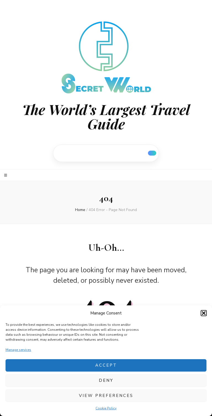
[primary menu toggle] (6, 175)
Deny (106, 380)
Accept (106, 365)
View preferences (106, 395)
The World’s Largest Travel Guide (106, 116)
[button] (203, 313)
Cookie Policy (106, 408)
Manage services (18, 350)
